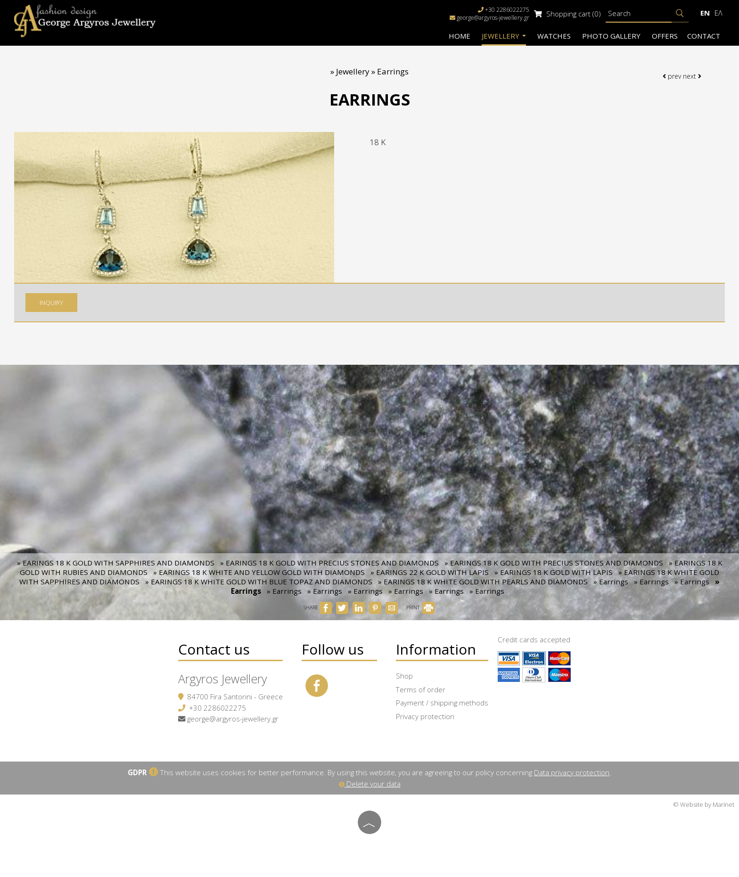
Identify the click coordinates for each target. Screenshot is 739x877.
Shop (404, 675)
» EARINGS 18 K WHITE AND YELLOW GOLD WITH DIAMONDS (259, 572)
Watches (554, 36)
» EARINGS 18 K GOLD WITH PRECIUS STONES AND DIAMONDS (329, 562)
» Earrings (610, 581)
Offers (665, 36)
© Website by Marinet (703, 804)
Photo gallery (611, 36)
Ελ (718, 12)
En (705, 12)
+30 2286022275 (217, 708)
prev (672, 76)
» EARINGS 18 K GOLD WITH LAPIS (553, 572)
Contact (703, 36)
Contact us (214, 649)
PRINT (420, 607)
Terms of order (420, 689)
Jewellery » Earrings (372, 71)
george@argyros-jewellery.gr (493, 18)
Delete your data (370, 783)
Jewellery (504, 36)
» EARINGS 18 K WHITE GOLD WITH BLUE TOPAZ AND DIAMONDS (258, 581)
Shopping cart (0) (567, 13)
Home (459, 36)
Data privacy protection (571, 772)
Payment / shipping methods (442, 702)
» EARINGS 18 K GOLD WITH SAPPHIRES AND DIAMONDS (115, 562)
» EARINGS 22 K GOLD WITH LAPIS (429, 572)
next (692, 76)
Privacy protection (425, 716)
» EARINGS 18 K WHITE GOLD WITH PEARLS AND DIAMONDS (483, 581)
